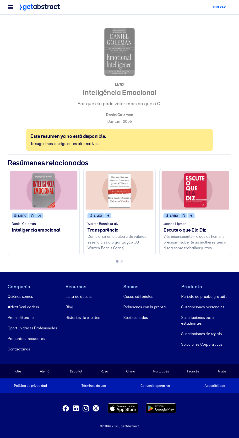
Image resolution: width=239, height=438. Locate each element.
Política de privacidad (30, 386)
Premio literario (21, 317)
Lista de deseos (78, 296)
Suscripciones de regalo (201, 334)
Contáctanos (19, 349)
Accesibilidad (215, 386)
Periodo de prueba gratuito (204, 296)
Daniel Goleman (119, 114)
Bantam (114, 121)
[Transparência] (119, 190)
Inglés (17, 371)
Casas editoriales (138, 296)
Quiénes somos (20, 296)
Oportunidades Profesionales (32, 328)
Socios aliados (135, 317)
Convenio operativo (155, 386)
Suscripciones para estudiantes (197, 320)
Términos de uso (93, 386)
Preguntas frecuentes (26, 338)
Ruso (104, 371)
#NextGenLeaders (23, 307)
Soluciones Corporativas (202, 344)
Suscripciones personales (202, 307)
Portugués (161, 371)
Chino (130, 371)
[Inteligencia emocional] (43, 190)
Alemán (45, 371)
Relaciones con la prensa (144, 307)
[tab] (117, 261)
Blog (69, 307)
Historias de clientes (82, 317)
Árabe (222, 371)
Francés (193, 371)
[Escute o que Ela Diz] (195, 190)
